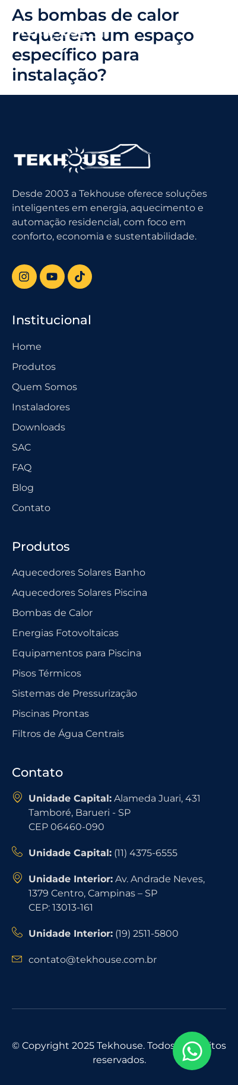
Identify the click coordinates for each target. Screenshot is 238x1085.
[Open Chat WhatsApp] (192, 1051)
